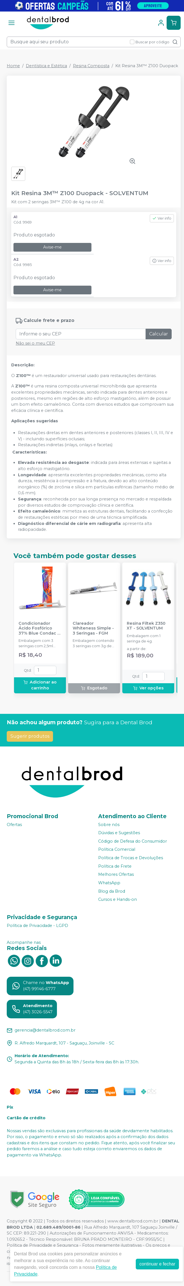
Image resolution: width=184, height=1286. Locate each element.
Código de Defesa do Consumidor (132, 841)
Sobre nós (108, 824)
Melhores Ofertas (116, 874)
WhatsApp (109, 882)
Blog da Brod (111, 891)
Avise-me (52, 247)
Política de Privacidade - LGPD (37, 925)
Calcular (158, 334)
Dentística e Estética (46, 65)
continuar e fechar (157, 1264)
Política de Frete (115, 866)
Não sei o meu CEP (35, 343)
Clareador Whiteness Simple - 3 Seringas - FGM (93, 628)
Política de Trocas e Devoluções (130, 857)
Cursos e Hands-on (117, 899)
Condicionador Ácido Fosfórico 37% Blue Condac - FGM (39, 628)
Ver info (161, 218)
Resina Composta (91, 65)
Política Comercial (116, 849)
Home (13, 65)
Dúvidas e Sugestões (119, 832)
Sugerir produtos (29, 736)
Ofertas (14, 824)
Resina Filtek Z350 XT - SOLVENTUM (146, 626)
